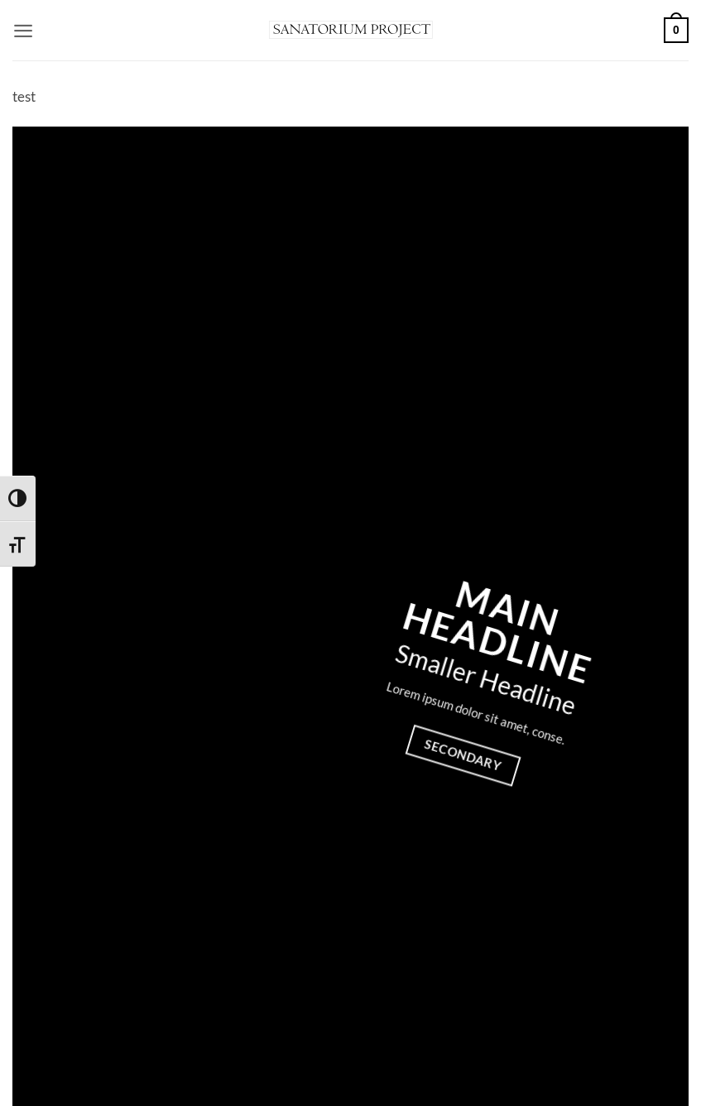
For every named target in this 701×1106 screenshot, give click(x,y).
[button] (23, 30)
